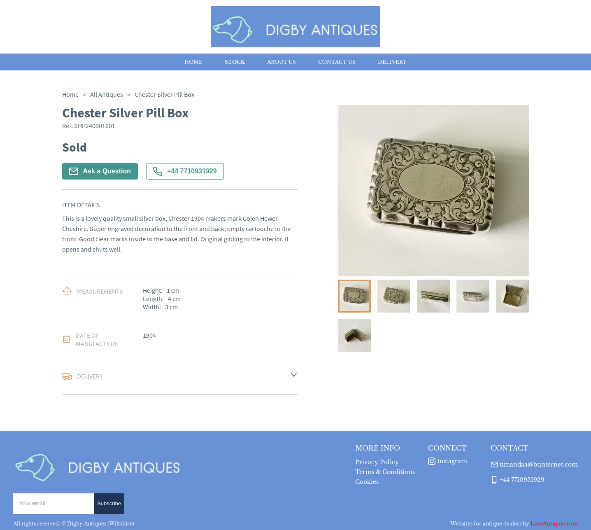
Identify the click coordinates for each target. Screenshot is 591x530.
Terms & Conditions (385, 472)
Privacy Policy (377, 462)
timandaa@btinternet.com (539, 464)
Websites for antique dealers (485, 524)
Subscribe (109, 503)
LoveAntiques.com (554, 524)
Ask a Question (100, 171)
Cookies (367, 482)
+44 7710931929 (185, 171)
